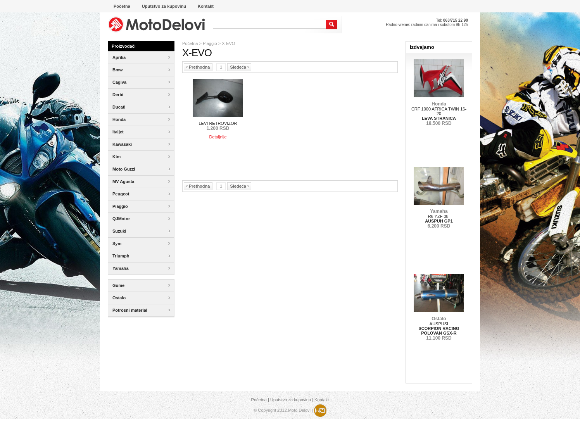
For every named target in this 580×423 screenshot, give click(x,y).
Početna (190, 43)
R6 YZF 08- (439, 218)
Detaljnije (217, 137)
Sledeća (239, 67)
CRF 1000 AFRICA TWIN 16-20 (438, 114)
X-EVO (228, 43)
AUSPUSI (438, 328)
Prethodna (198, 67)
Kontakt (321, 399)
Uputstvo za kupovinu (290, 399)
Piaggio (210, 43)
